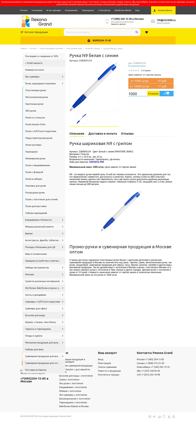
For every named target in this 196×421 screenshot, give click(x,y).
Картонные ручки (34, 104)
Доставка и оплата (102, 133)
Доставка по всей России (122, 22)
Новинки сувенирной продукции (75, 365)
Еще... (137, 10)
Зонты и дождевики (35, 295)
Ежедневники (71, 10)
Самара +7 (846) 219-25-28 (150, 363)
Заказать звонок (118, 24)
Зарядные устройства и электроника (44, 261)
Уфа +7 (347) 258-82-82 (148, 371)
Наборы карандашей (36, 213)
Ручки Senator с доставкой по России (74, 370)
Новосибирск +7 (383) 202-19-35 (153, 367)
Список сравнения (107, 367)
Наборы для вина (34, 349)
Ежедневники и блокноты (38, 220)
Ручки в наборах (33, 179)
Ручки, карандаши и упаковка (40, 83)
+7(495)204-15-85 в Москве (34, 380)
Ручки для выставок (36, 206)
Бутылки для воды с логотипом (76, 375)
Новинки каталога (34, 70)
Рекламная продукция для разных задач (45, 342)
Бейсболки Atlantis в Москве (74, 406)
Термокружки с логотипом (73, 402)
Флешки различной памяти (39, 226)
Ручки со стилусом (35, 117)
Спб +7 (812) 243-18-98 (148, 374)
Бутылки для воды (35, 315)
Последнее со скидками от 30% (41, 56)
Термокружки (88, 10)
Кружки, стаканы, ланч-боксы (40, 322)
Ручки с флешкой (34, 172)
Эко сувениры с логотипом (73, 395)
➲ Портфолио (104, 10)
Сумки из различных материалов (42, 281)
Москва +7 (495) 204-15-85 (150, 359)
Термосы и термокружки (38, 329)
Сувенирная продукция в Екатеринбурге (72, 360)
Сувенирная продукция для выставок (44, 356)
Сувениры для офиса (36, 308)
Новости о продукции (109, 371)
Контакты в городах (108, 374)
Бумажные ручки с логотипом (74, 398)
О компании (37, 10)
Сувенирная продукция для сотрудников (45, 363)
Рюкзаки (29, 274)
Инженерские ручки (35, 158)
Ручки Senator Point (35, 124)
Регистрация (104, 363)
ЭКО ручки (30, 111)
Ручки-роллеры (33, 145)
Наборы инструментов (37, 267)
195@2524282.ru (166, 20)
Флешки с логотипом (70, 391)
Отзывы (127, 133)
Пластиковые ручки (35, 90)
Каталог (24, 10)
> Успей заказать (33, 63)
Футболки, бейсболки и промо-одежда (45, 288)
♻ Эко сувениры (53, 10)
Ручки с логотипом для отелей (41, 199)
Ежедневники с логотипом (73, 387)
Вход (100, 359)
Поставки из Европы (35, 370)
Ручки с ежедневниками (37, 165)
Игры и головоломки (36, 254)
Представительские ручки (38, 138)
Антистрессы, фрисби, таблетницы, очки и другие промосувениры (45, 240)
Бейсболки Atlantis (123, 10)
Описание (76, 133)
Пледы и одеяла (33, 336)
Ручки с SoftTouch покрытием (40, 131)
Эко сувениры (32, 76)
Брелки (29, 233)
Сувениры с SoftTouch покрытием (42, 301)
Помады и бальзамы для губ (40, 247)
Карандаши (31, 151)
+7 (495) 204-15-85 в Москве (127, 18)
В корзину (153, 93)
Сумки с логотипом (69, 379)
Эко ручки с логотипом (71, 383)
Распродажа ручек (35, 192)
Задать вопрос (163, 23)
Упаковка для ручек (35, 186)
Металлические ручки (36, 97)
